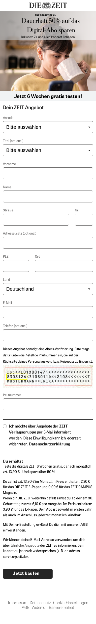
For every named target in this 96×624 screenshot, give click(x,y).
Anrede (8, 118)
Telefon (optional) (15, 326)
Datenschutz (41, 603)
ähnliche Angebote (25, 546)
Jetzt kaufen (26, 574)
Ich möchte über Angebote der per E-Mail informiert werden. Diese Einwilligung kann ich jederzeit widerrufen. (45, 435)
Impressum (19, 603)
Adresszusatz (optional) (19, 234)
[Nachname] (48, 196)
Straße (8, 210)
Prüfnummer (12, 395)
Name (7, 187)
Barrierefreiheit (61, 608)
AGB (27, 608)
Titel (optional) (13, 141)
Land (6, 280)
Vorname (9, 164)
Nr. (77, 210)
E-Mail (7, 303)
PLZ (5, 257)
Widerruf (40, 608)
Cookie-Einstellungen (70, 603)
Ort (37, 257)
